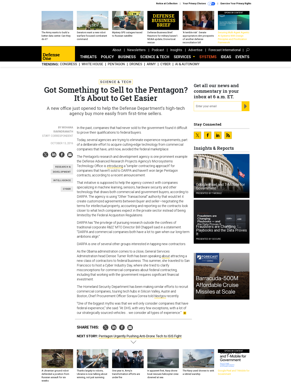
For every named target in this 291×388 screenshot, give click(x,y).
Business (127, 57)
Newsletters (136, 50)
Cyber (165, 64)
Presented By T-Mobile (209, 193)
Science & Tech (154, 57)
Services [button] (183, 57)
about (166, 256)
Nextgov (160, 296)
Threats (88, 57)
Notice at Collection (166, 3)
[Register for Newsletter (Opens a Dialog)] (245, 106)
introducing (115, 166)
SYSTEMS (208, 57)
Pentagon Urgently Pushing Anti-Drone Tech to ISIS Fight (140, 336)
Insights (176, 50)
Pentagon (116, 64)
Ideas (226, 57)
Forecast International (225, 50)
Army (151, 64)
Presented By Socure (208, 239)
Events (242, 57)
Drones (136, 64)
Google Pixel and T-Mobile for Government (220, 186)
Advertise (195, 50)
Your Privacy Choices (199, 3)
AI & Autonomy (187, 64)
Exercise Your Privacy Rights (235, 3)
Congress (68, 64)
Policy (107, 57)
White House (92, 64)
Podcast (158, 50)
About (116, 50)
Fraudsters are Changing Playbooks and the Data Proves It (221, 230)
